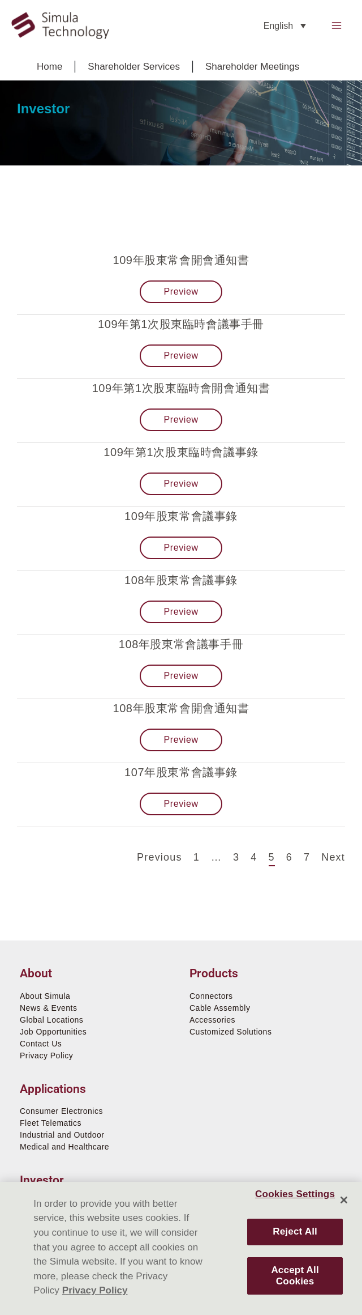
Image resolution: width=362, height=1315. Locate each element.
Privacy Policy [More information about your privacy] (95, 1290)
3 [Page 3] (236, 856)
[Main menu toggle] (337, 26)
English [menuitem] (278, 26)
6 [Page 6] (289, 856)
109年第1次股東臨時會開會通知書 (181, 388)
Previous (159, 857)
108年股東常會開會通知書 (181, 708)
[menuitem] (285, 25)
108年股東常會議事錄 (181, 580)
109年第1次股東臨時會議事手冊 (181, 324)
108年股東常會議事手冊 (181, 644)
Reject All (295, 1231)
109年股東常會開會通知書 (181, 260)
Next (333, 857)
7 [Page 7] (307, 856)
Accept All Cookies (294, 1276)
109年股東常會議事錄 (181, 516)
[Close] (343, 1200)
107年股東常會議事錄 (181, 772)
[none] (285, 25)
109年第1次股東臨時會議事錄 (181, 452)
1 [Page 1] (196, 856)
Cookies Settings (295, 1194)
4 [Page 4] (254, 856)
